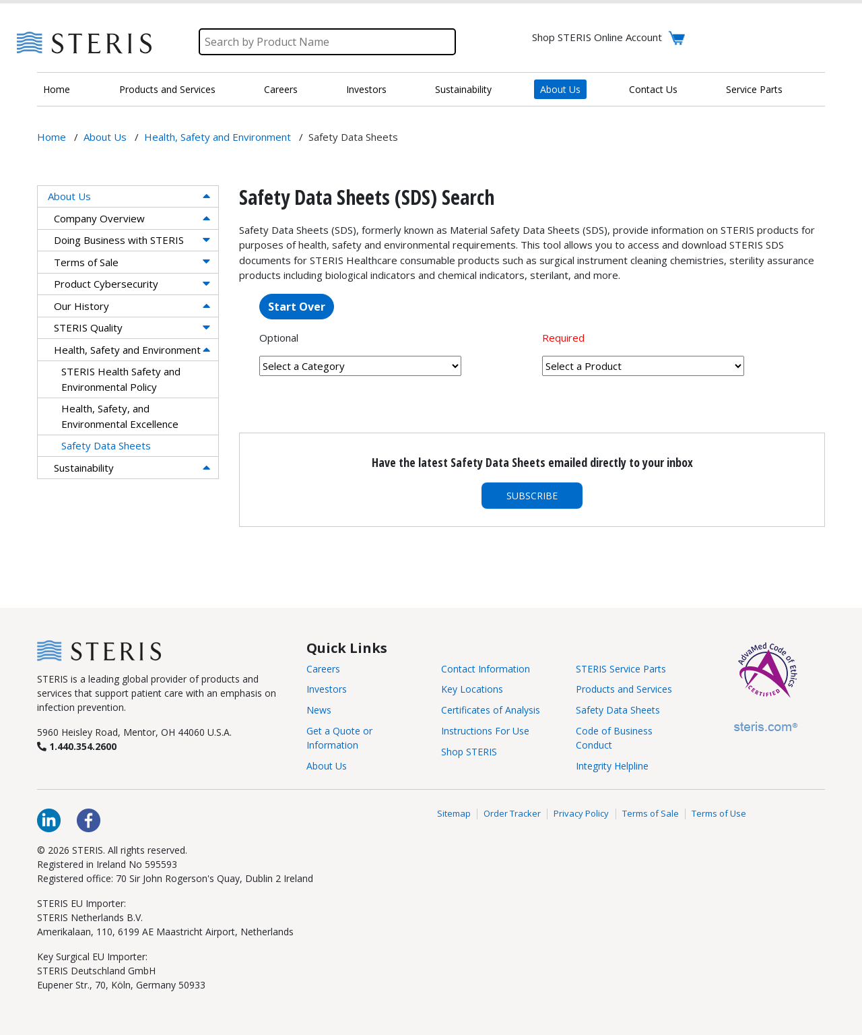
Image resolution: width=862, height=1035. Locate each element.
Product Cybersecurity (106, 283)
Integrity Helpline (612, 765)
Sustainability (463, 89)
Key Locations (472, 689)
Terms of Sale (86, 262)
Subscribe (532, 495)
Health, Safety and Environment (127, 349)
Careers (281, 89)
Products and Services (167, 89)
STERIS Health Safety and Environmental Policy (120, 379)
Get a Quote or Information (339, 737)
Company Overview (99, 218)
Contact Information (485, 668)
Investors (366, 89)
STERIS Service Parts (621, 668)
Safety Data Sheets (106, 445)
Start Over (296, 306)
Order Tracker (512, 814)
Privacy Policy (581, 814)
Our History (81, 306)
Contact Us (653, 89)
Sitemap (454, 814)
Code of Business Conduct (614, 737)
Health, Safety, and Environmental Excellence (119, 416)
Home (56, 89)
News (318, 709)
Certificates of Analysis (490, 709)
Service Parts (754, 89)
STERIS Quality (88, 327)
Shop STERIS (469, 751)
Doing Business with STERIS (119, 240)
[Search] (327, 41)
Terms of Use (719, 814)
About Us (560, 89)
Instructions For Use (485, 730)
